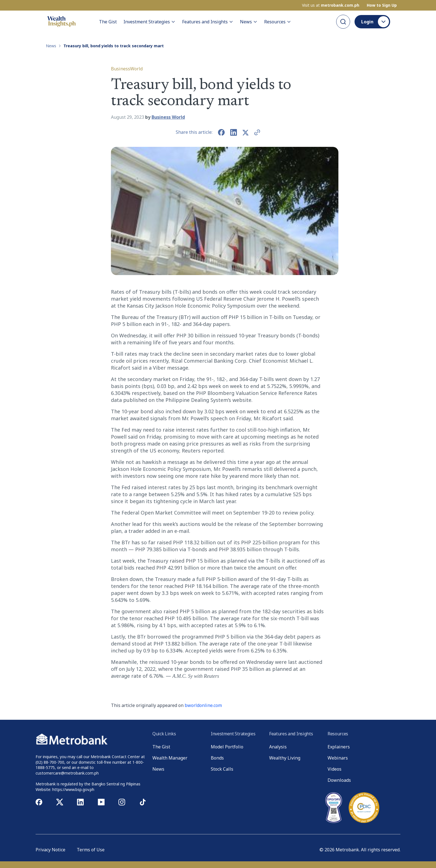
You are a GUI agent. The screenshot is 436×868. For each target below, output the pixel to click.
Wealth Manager (169, 758)
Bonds (217, 758)
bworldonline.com (203, 705)
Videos (334, 769)
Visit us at (330, 5)
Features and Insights (207, 21)
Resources (277, 21)
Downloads (339, 780)
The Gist (108, 21)
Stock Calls (222, 769)
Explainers (339, 747)
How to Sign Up (382, 5)
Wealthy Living (284, 758)
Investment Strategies (149, 21)
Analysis (278, 747)
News (248, 21)
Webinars (338, 758)
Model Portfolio (227, 747)
